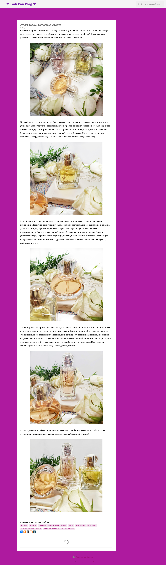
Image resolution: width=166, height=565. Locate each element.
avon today (91, 525)
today (38, 529)
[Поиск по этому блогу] (152, 4)
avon (71, 525)
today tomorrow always (53, 529)
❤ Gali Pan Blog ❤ (21, 4)
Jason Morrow (93, 562)
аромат (24, 525)
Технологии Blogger (83, 557)
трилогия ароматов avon (49, 525)
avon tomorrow (27, 529)
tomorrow (69, 529)
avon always (80, 525)
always (63, 525)
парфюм (33, 525)
